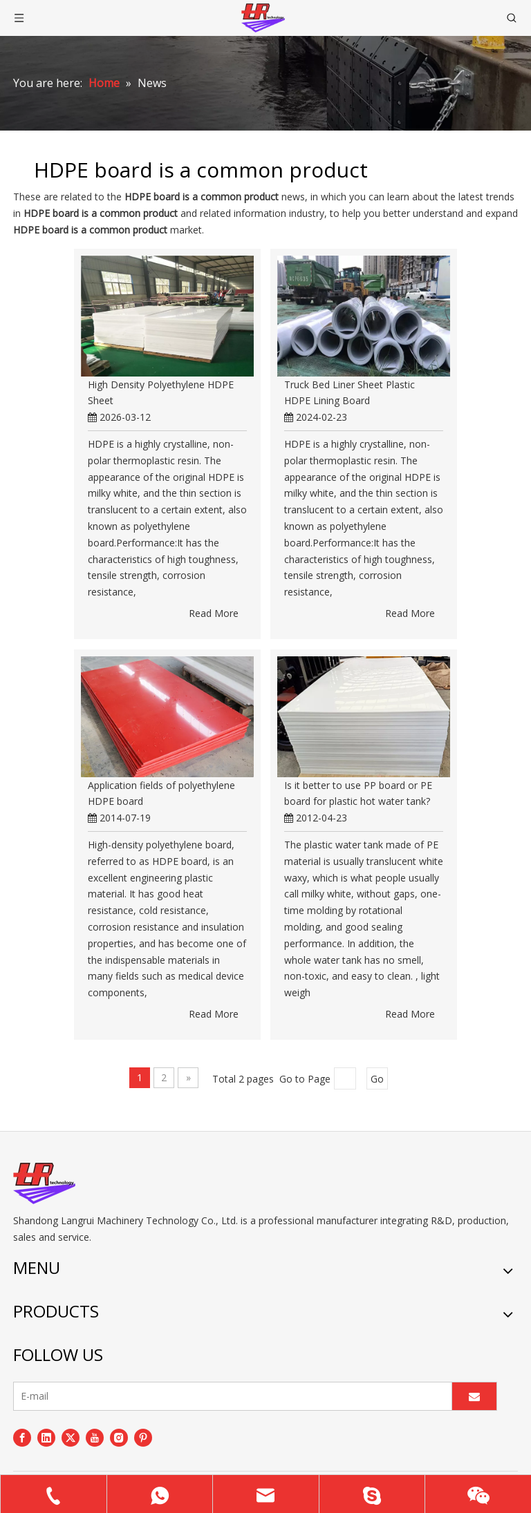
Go (377, 1078)
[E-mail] (229, 1396)
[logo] (44, 1183)
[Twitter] (71, 1438)
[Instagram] (119, 1438)
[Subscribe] (474, 1396)
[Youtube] (95, 1438)
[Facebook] (22, 1438)
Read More (214, 613)
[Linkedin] (46, 1438)
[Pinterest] (143, 1438)
